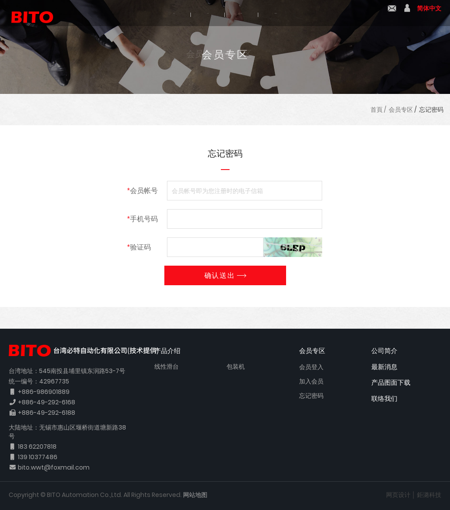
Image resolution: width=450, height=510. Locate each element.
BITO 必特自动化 (28, 13)
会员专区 (401, 109)
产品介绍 (189, 14)
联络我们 (392, 13)
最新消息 (247, 14)
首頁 (376, 109)
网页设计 (398, 494)
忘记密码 (431, 109)
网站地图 (195, 494)
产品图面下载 (312, 14)
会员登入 (311, 367)
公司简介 (131, 14)
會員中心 (407, 13)
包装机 (236, 366)
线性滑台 (166, 366)
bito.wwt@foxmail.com (54, 467)
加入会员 (311, 381)
